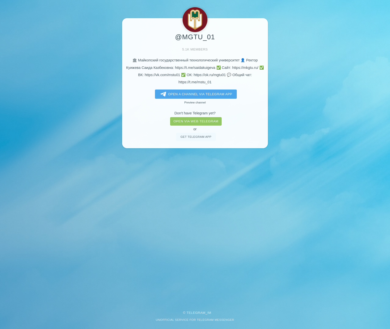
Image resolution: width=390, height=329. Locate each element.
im (209, 313)
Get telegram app (195, 136)
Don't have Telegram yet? (194, 113)
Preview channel (195, 102)
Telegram (196, 313)
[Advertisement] (195, 226)
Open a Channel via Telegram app (195, 94)
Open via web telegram (195, 121)
